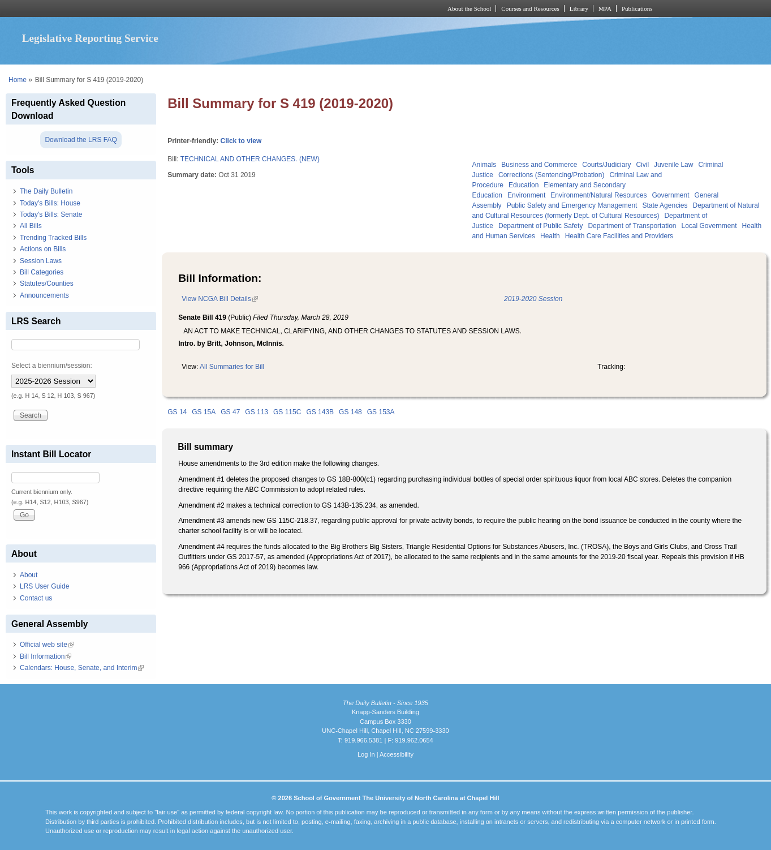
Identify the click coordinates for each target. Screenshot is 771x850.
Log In (366, 754)
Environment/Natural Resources (598, 195)
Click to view (241, 141)
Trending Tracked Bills (53, 238)
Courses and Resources (530, 8)
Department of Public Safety (540, 226)
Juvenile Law (673, 165)
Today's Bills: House (50, 203)
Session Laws (41, 261)
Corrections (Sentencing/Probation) (551, 175)
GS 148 (350, 412)
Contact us (36, 598)
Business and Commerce (539, 165)
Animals (484, 165)
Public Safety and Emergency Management (572, 205)
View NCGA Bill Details (219, 299)
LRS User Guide (44, 586)
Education (524, 185)
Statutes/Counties (47, 283)
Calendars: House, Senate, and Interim (82, 668)
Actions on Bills (43, 249)
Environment (526, 195)
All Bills (31, 226)
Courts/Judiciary (606, 165)
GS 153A (381, 412)
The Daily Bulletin (46, 191)
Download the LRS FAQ (81, 140)
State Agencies (664, 205)
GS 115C (287, 412)
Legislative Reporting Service (90, 38)
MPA (604, 8)
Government (670, 195)
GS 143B (320, 412)
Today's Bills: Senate (51, 214)
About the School (469, 8)
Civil (642, 165)
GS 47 (230, 412)
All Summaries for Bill (232, 367)
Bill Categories (41, 272)
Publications (637, 8)
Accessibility (397, 754)
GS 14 (177, 412)
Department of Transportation (632, 226)
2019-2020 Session (533, 299)
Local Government (708, 226)
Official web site (47, 645)
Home (17, 80)
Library (579, 8)
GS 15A (204, 412)
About (28, 575)
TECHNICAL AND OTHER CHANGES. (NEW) (250, 159)
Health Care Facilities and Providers (619, 236)
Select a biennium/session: (51, 366)
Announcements (44, 295)
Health (550, 236)
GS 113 (256, 412)
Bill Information (45, 656)
